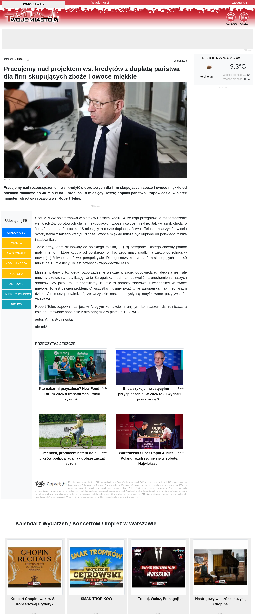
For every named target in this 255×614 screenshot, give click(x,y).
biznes (16, 304)
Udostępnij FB (16, 221)
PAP (28, 60)
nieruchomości (18, 294)
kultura (16, 273)
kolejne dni (206, 76)
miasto (16, 242)
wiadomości (16, 232)
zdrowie (16, 283)
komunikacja (16, 263)
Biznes (19, 59)
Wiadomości (100, 2)
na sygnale (16, 253)
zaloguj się (239, 2)
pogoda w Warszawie (223, 58)
